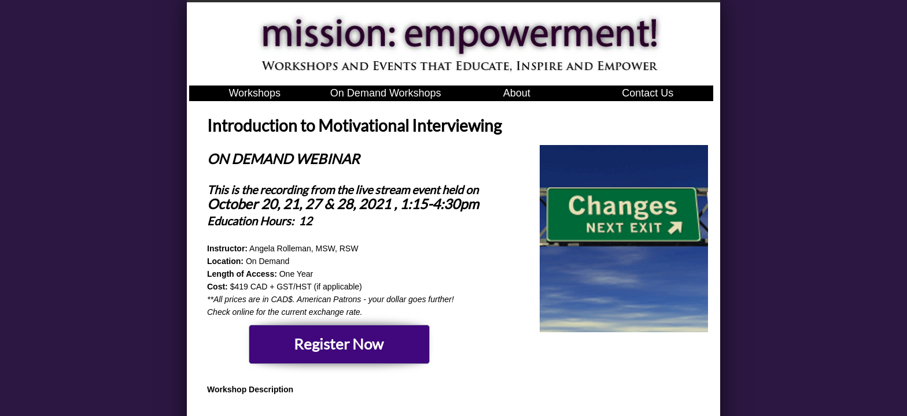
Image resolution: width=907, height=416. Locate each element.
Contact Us (647, 93)
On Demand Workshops (385, 93)
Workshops (254, 93)
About (516, 93)
